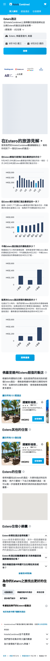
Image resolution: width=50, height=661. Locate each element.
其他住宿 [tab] (40, 592)
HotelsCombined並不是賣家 (26, 634)
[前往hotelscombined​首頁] (19, 4)
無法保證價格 (42, 624)
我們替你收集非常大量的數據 (26, 639)
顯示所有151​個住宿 (11, 437)
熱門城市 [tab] (23, 598)
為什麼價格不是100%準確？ (26, 643)
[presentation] (46, 372)
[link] (25, 358)
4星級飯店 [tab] (8, 592)
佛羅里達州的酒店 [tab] (24, 592)
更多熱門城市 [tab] (9, 598)
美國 (11, 656)
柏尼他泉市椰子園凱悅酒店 (14, 612)
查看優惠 (38, 419)
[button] (4, 4)
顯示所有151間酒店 (11, 395)
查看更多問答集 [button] (25, 573)
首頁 (4, 656)
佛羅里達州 (26, 656)
